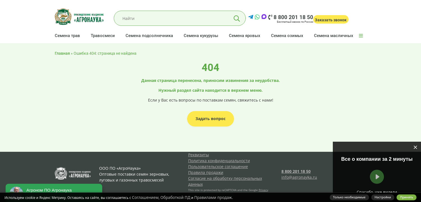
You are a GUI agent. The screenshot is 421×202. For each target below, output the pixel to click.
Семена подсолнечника (149, 35)
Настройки (383, 197)
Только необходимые (349, 197)
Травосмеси (103, 35)
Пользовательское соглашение (218, 166)
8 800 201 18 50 (290, 17)
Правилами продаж (213, 197)
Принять (406, 197)
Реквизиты (198, 154)
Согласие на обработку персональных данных (225, 181)
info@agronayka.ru (299, 177)
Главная (62, 53)
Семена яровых (244, 35)
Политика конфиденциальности (219, 160)
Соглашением (145, 197)
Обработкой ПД (175, 197)
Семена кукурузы (201, 35)
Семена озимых (287, 35)
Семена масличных (333, 35)
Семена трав (67, 35)
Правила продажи (205, 172)
